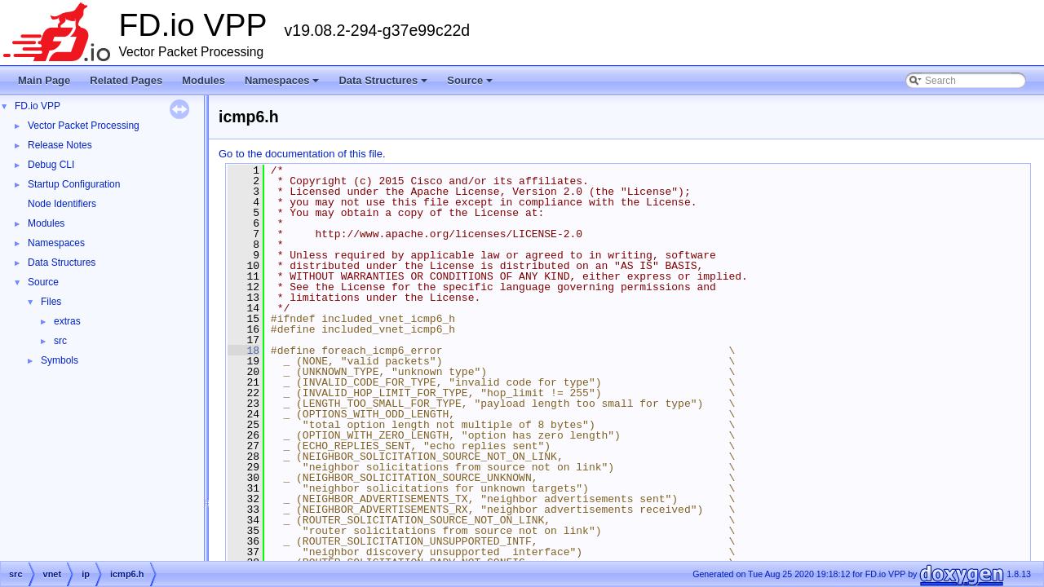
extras (67, 321)
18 (243, 350)
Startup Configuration (74, 184)
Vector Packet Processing (83, 125)
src (60, 340)
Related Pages (126, 80)
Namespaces (283, 84)
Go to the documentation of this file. (302, 154)
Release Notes (60, 145)
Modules (203, 80)
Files (51, 301)
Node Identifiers (62, 204)
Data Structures (384, 84)
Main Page (44, 80)
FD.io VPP (37, 106)
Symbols (59, 360)
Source (471, 84)
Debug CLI (51, 164)
